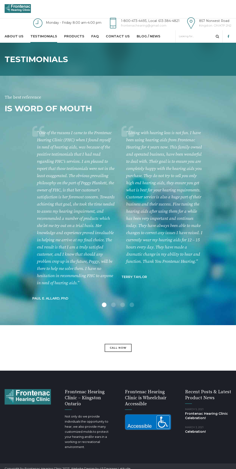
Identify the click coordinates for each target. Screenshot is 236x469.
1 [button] (104, 305)
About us (14, 36)
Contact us (118, 36)
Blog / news (148, 36)
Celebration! (195, 432)
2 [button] (113, 305)
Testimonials (43, 36)
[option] (118, 222)
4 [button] (132, 305)
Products (74, 36)
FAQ (95, 36)
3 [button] (122, 305)
